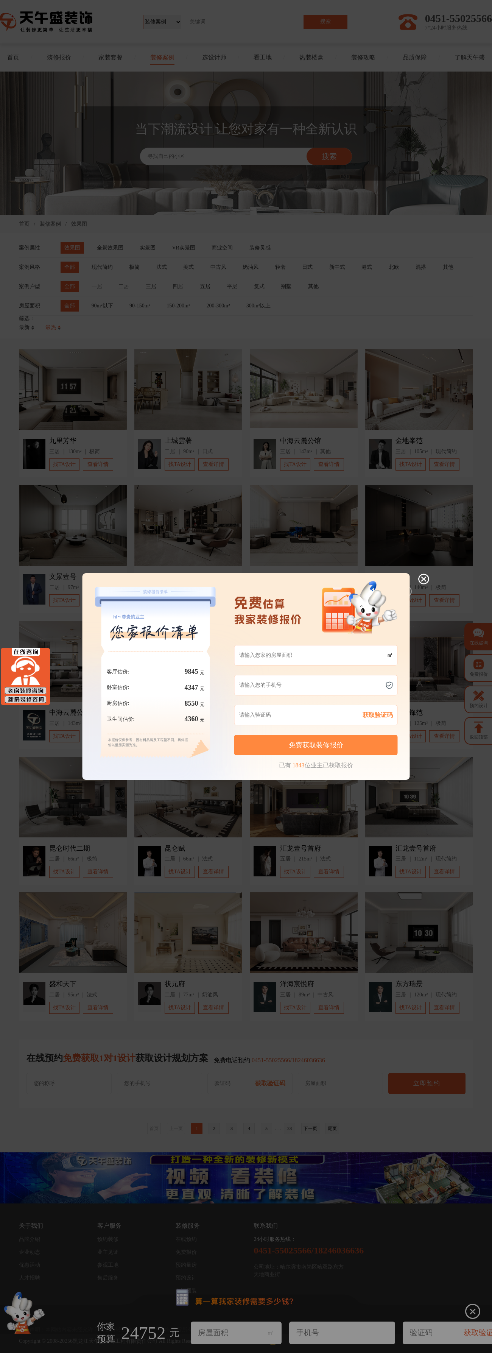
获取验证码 (371, 683)
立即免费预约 (324, 717)
